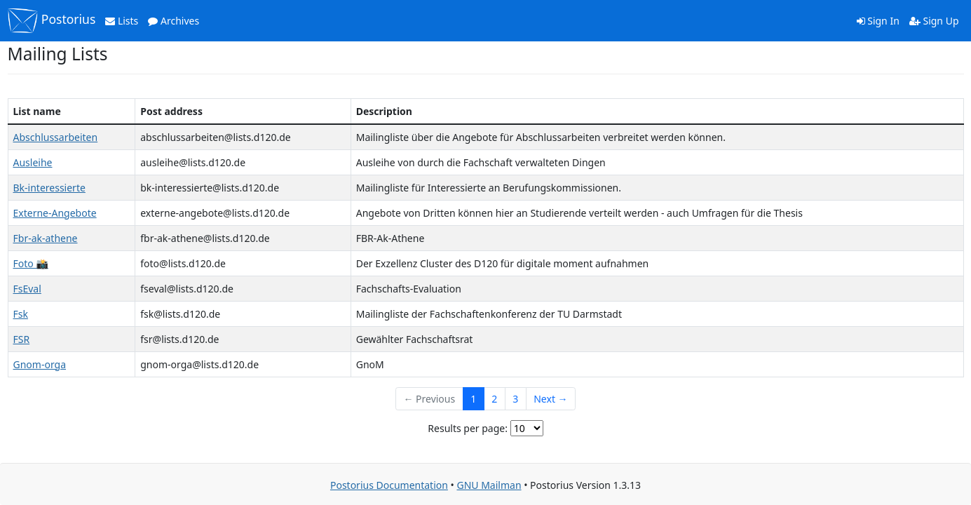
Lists (121, 20)
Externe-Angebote (55, 213)
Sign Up (934, 20)
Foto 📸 (30, 263)
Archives (173, 20)
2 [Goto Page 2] (494, 398)
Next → (550, 398)
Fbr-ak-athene (45, 238)
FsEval (27, 288)
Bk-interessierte (49, 187)
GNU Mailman (488, 485)
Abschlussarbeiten (55, 137)
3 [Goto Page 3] (515, 398)
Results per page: (468, 428)
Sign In (878, 20)
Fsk (20, 314)
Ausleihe (33, 162)
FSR (21, 339)
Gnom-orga (40, 364)
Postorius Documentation (389, 485)
